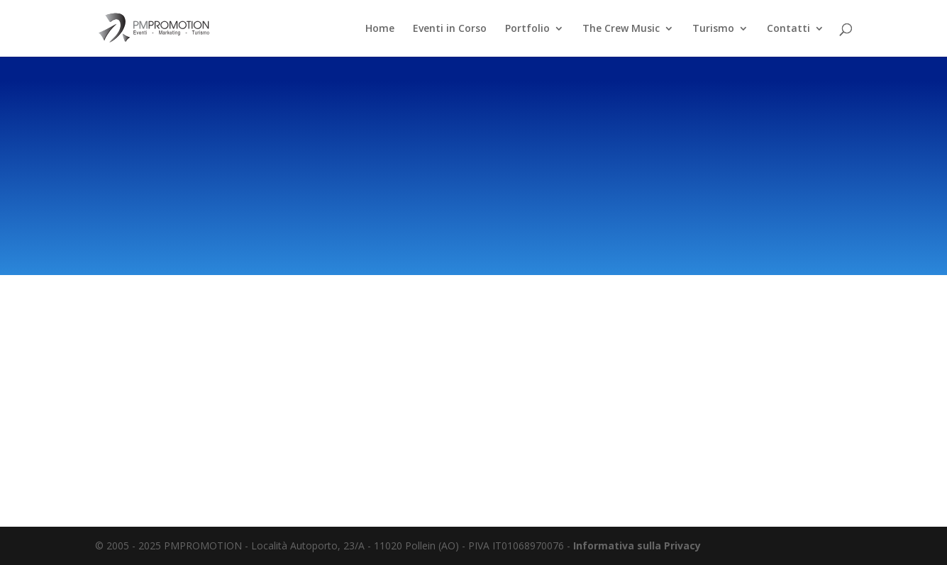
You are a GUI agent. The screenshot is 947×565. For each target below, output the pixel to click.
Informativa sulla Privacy (637, 545)
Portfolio (527, 29)
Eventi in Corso (450, 29)
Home (379, 29)
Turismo (713, 29)
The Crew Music (621, 29)
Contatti (788, 29)
